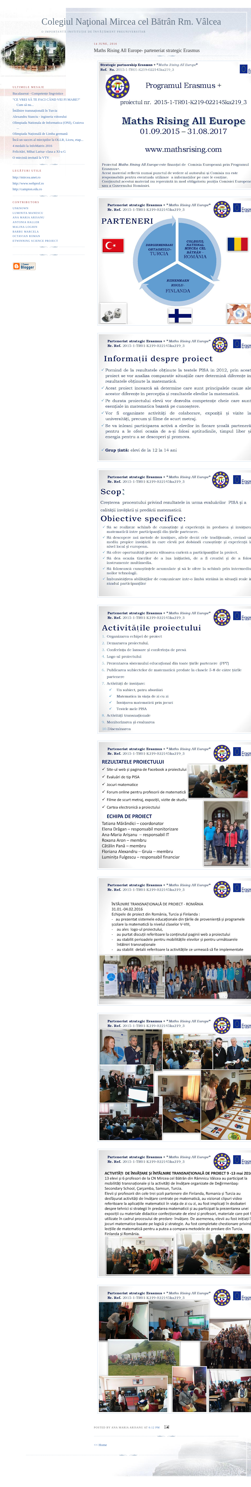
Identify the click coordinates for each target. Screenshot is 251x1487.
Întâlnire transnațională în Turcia (35, 110)
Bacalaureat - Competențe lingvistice (38, 93)
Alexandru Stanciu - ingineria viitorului (40, 117)
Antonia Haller (26, 222)
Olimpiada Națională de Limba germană (40, 134)
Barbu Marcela (26, 231)
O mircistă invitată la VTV (31, 157)
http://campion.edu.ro (27, 189)
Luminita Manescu (28, 213)
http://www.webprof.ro (28, 183)
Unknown (21, 208)
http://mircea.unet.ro (26, 177)
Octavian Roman (26, 236)
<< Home (100, 1445)
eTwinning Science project (35, 240)
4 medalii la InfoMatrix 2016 (32, 146)
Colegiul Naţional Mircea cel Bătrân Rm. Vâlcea (131, 22)
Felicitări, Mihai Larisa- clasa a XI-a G (39, 151)
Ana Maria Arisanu (28, 217)
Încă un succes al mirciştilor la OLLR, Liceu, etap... (48, 140)
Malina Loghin (25, 226)
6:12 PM (154, 1427)
